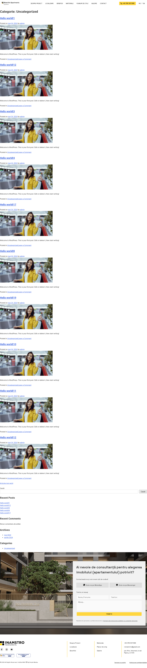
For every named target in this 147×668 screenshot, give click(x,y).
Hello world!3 (7, 111)
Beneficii (60, 3)
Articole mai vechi (6, 483)
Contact (103, 3)
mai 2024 (7, 535)
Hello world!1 (7, 18)
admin (22, 23)
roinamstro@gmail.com (132, 647)
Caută (2, 488)
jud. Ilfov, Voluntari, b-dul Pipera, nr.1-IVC (132, 652)
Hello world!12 (8, 64)
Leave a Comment (24, 59)
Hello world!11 (8, 390)
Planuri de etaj (82, 3)
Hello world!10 (8, 344)
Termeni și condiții (120, 662)
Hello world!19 (8, 297)
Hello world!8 (7, 251)
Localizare (49, 3)
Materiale (70, 3)
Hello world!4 (7, 158)
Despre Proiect (36, 3)
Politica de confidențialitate (138, 662)
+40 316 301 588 (130, 643)
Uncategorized (12, 59)
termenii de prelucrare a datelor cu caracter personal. (120, 621)
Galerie (94, 3)
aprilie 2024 (8, 538)
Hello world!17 (8, 204)
